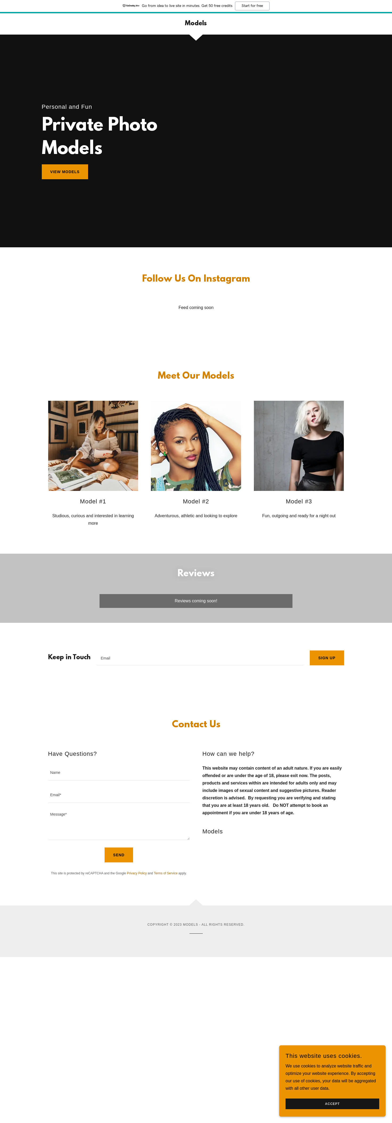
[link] (196, 24)
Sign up (327, 658)
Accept (332, 1104)
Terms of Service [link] (166, 873)
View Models (65, 172)
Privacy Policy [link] (137, 873)
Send (119, 855)
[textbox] (200, 657)
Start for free (252, 6)
